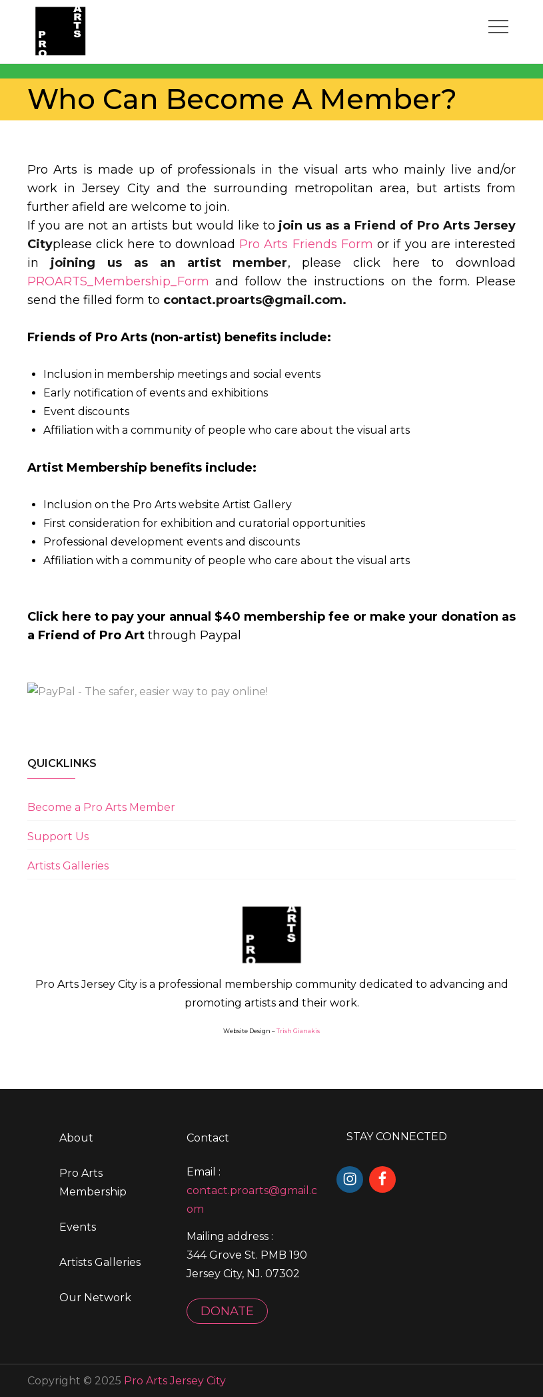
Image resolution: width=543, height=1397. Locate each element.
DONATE (227, 1310)
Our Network (95, 1297)
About (76, 1138)
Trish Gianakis (298, 1030)
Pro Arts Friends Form (306, 243)
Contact (208, 1138)
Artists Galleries (68, 865)
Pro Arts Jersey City (175, 1380)
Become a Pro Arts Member (101, 806)
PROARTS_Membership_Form (118, 280)
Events (77, 1227)
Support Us (58, 836)
